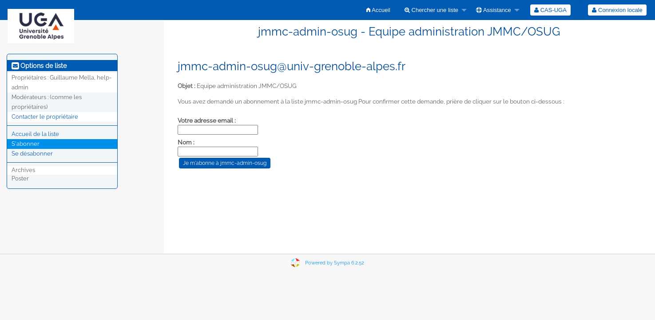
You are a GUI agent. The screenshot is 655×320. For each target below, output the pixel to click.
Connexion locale (617, 10)
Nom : (186, 142)
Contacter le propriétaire (45, 116)
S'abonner (26, 143)
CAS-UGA (550, 10)
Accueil (378, 10)
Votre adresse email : (207, 120)
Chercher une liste (431, 10)
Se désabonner (32, 153)
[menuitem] (378, 10)
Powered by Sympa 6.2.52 (334, 263)
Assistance (493, 10)
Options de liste (39, 65)
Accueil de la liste (35, 134)
